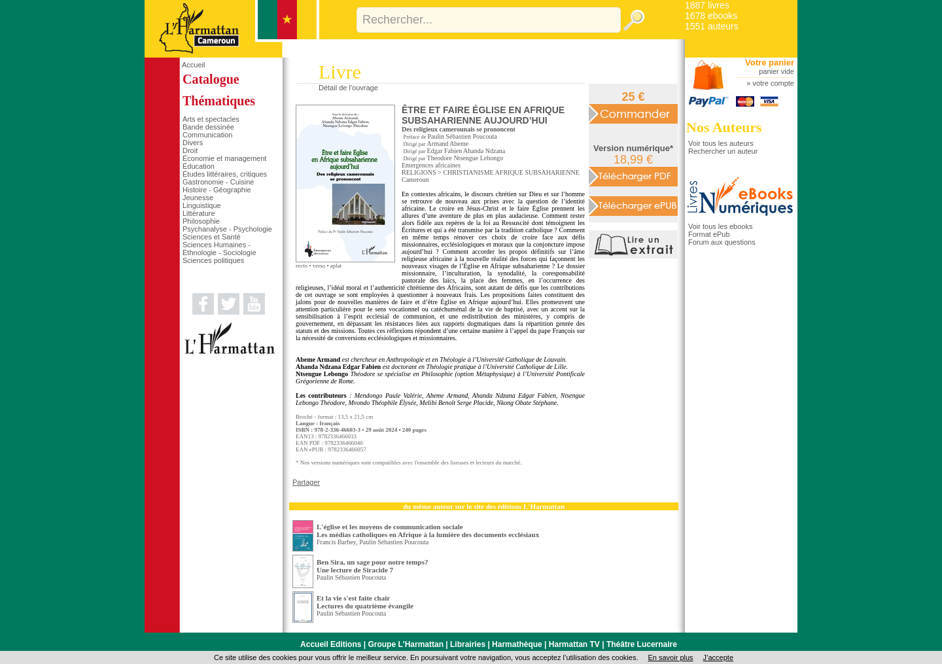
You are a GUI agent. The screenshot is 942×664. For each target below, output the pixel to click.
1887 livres (707, 5)
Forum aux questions (722, 242)
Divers (193, 143)
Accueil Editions (330, 644)
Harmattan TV (574, 644)
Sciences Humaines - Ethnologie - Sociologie (219, 248)
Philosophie (201, 221)
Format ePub (709, 234)
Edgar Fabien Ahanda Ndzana (466, 150)
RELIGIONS (419, 172)
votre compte (773, 83)
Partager (306, 482)
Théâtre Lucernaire (641, 644)
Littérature (199, 213)
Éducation (199, 166)
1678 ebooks (711, 15)
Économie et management (224, 158)
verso (319, 265)
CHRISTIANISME (468, 172)
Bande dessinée (208, 127)
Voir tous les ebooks (720, 226)
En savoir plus (670, 657)
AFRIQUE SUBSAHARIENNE (537, 172)
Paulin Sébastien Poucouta (462, 136)
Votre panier (769, 62)
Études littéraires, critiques (225, 174)
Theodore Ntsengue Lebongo (465, 158)
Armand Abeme (448, 143)
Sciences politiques (213, 260)
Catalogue (211, 79)
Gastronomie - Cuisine (218, 182)
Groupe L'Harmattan (406, 644)
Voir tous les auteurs (721, 143)
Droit (190, 150)
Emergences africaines (431, 165)
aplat (336, 265)
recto (301, 265)
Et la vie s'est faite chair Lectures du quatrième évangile (365, 602)
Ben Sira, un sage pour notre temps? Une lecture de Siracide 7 (372, 566)
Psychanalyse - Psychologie (227, 229)
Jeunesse (198, 197)
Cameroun (415, 179)
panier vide (776, 71)
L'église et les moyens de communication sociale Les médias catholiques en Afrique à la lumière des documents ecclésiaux (428, 530)
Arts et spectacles (211, 119)
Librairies (467, 644)
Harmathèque (517, 644)
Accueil (193, 65)
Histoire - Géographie (217, 190)
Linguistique (202, 205)
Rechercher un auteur (723, 151)
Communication (207, 135)
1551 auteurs (712, 26)
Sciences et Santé (212, 237)
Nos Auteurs (724, 127)
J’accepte (718, 657)
